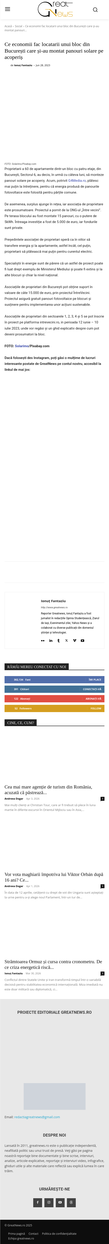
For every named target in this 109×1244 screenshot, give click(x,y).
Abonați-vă (93, 698)
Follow (96, 708)
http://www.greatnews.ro (54, 607)
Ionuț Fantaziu (23, 65)
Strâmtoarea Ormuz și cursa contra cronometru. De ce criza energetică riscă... (53, 964)
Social (18, 26)
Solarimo (22, 346)
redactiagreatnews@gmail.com (37, 1117)
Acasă (8, 26)
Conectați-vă (92, 689)
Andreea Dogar (14, 798)
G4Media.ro (77, 181)
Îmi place (95, 679)
